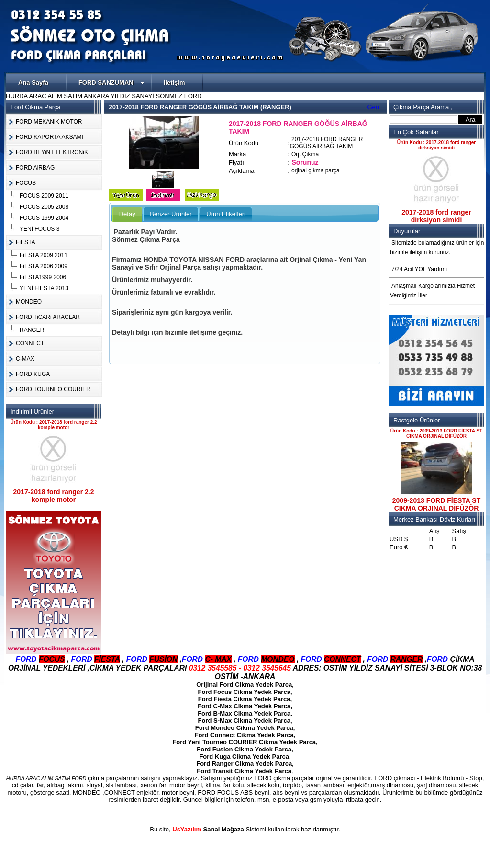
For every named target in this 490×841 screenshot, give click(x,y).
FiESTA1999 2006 (43, 277)
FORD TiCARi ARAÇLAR (48, 317)
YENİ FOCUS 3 (39, 229)
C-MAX (25, 358)
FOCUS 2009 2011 (44, 196)
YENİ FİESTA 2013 (44, 288)
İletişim (174, 82)
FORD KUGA (33, 374)
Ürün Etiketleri (225, 213)
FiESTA (25, 242)
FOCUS (26, 183)
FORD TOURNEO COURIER (53, 389)
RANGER (32, 330)
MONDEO (29, 301)
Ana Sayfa (33, 82)
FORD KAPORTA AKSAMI (49, 137)
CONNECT (30, 343)
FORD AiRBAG (35, 167)
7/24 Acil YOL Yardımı (419, 269)
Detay (127, 213)
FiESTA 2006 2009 (43, 266)
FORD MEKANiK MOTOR (49, 121)
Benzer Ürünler (170, 213)
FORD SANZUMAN (111, 82)
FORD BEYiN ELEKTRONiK (52, 152)
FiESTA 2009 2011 (43, 255)
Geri (373, 107)
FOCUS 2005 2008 (44, 207)
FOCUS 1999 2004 (44, 218)
